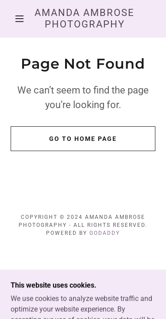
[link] (84, 19)
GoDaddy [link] (104, 233)
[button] (19, 18)
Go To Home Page (83, 138)
